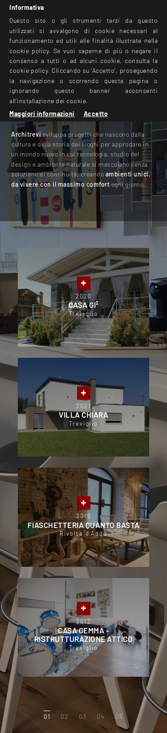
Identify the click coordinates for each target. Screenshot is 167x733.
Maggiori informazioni (42, 113)
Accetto (96, 113)
